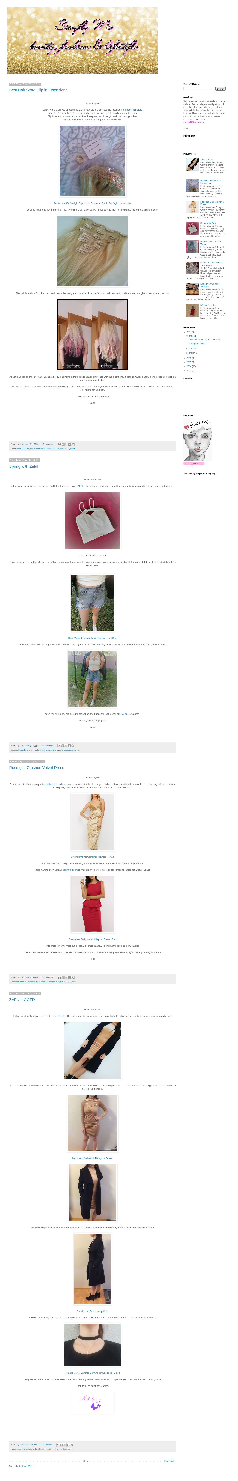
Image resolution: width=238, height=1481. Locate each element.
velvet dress (62, 1449)
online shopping (39, 1449)
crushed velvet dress (55, 784)
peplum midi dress (70, 870)
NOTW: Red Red (208, 305)
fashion (38, 750)
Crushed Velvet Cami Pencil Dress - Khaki (92, 856)
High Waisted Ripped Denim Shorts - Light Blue (92, 638)
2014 (189, 366)
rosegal (67, 982)
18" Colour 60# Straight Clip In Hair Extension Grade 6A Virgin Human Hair (92, 203)
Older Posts (169, 1461)
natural (63, 449)
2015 (189, 362)
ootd (61, 750)
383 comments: (46, 1445)
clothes (29, 1449)
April (191, 349)
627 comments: (47, 444)
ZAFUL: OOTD (22, 999)
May (191, 336)
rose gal (59, 982)
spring (71, 750)
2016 (189, 358)
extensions (50, 449)
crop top (30, 750)
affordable (21, 750)
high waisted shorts (50, 750)
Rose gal (127, 787)
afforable (21, 1449)
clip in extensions (37, 449)
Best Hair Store (134, 109)
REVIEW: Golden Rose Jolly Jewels (211, 264)
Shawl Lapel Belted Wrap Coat (92, 1311)
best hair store (23, 449)
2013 (189, 370)
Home (86, 1461)
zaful (77, 750)
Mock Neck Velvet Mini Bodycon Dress (92, 1158)
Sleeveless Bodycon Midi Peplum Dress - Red (92, 939)
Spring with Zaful (23, 466)
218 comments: (47, 745)
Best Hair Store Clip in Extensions (38, 90)
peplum (52, 982)
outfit (66, 750)
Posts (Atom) (28, 1466)
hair (57, 449)
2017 (189, 332)
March (192, 353)
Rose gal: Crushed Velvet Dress (36, 767)
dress (38, 982)
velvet (73, 982)
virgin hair (71, 449)
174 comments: (47, 977)
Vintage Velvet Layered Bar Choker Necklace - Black (92, 1373)
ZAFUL (79, 486)
